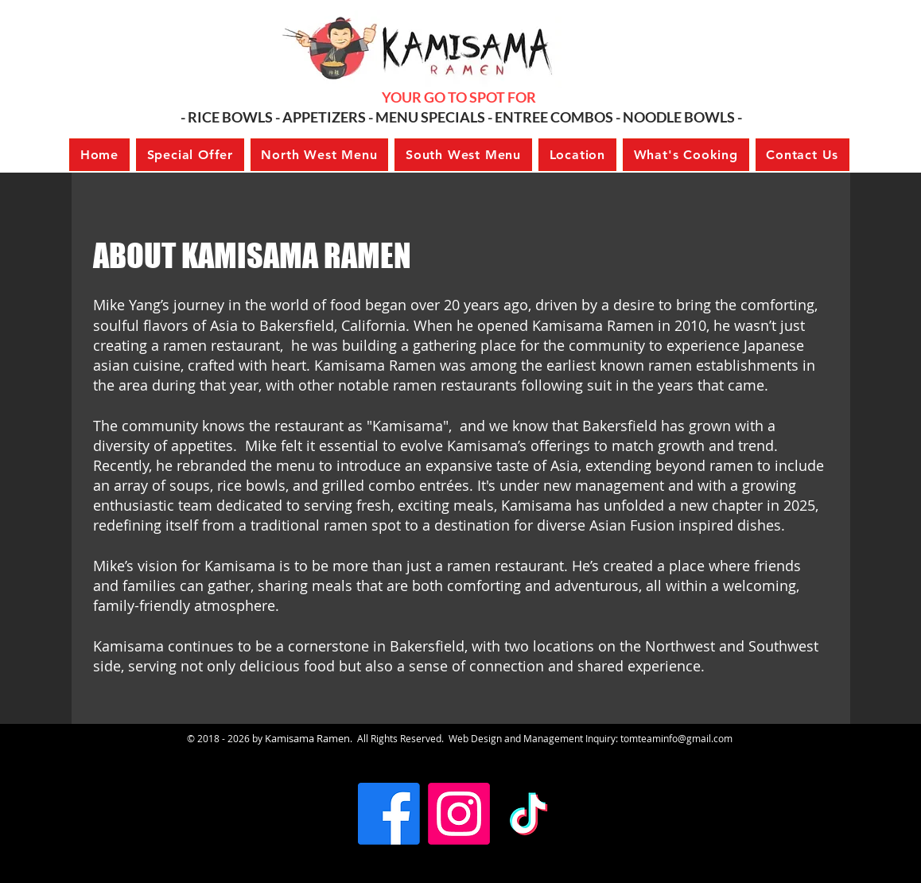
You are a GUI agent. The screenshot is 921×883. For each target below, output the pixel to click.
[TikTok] (529, 814)
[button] (190, 154)
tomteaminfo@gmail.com (676, 738)
